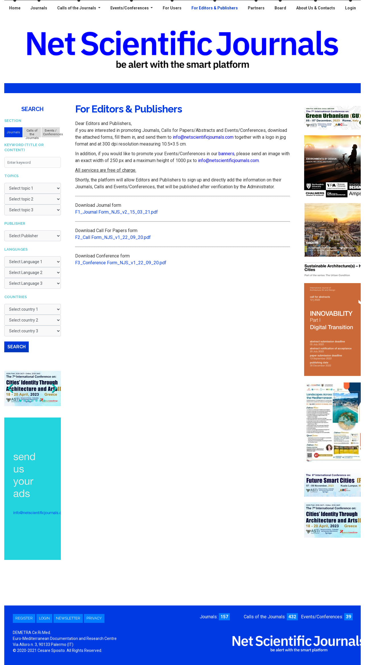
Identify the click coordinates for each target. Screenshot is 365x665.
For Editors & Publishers (214, 8)
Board (280, 8)
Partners (256, 8)
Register (24, 618)
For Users (172, 8)
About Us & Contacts (315, 8)
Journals (38, 8)
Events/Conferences (130, 8)
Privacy (94, 618)
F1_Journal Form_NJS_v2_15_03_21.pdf (116, 212)
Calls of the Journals (77, 8)
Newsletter (68, 618)
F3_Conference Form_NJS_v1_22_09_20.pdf (120, 262)
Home (14, 8)
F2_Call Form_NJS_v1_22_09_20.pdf (113, 237)
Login (350, 8)
